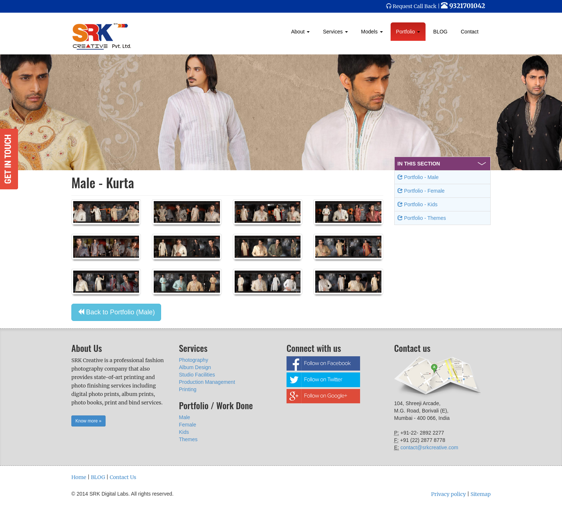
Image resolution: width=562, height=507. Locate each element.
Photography (193, 360)
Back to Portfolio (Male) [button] (116, 312)
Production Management (207, 382)
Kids (184, 432)
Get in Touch (9, 159)
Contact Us (123, 477)
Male (184, 417)
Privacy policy (448, 494)
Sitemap (480, 494)
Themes (188, 439)
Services (335, 32)
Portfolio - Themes (422, 218)
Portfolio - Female (421, 191)
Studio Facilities (197, 375)
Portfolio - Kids (418, 204)
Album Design (195, 367)
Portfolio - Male (418, 177)
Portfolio (408, 32)
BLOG (440, 32)
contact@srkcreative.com (429, 447)
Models (372, 32)
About (300, 32)
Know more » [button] (88, 421)
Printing (187, 389)
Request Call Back (415, 6)
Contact (470, 32)
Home (78, 477)
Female (187, 425)
